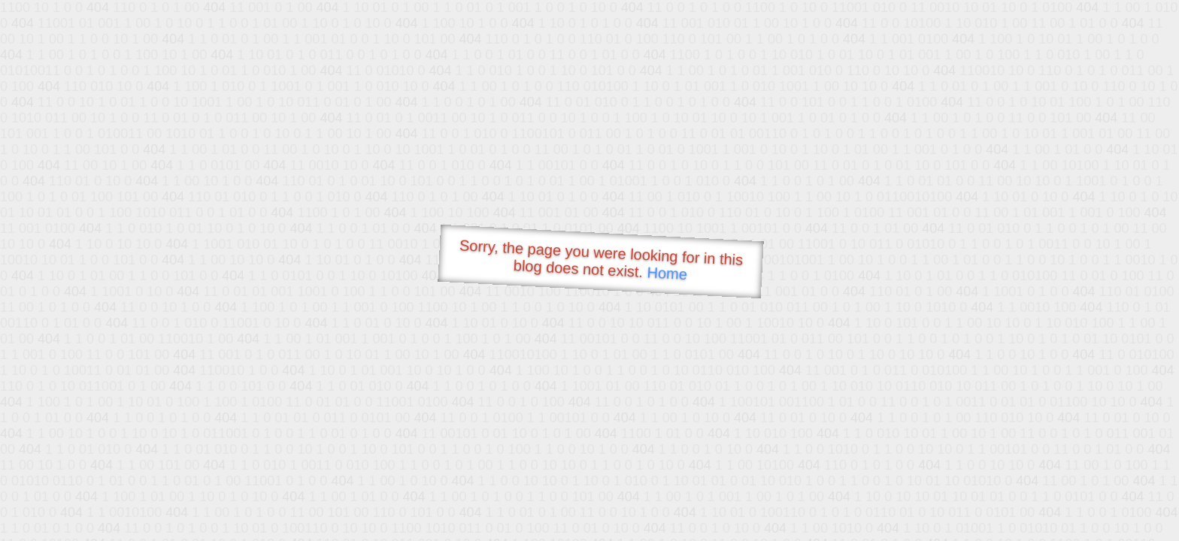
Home (667, 273)
